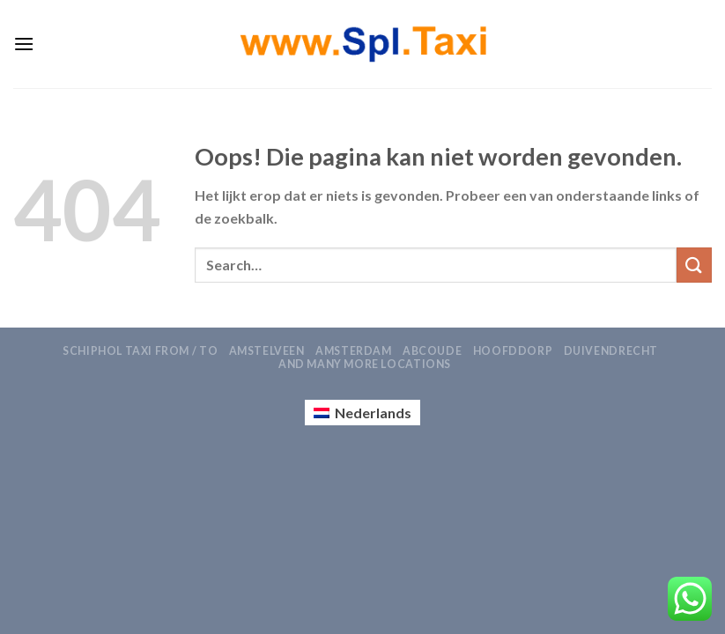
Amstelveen (267, 351)
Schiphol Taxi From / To (140, 351)
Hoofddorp (513, 351)
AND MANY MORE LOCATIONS (364, 364)
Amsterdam (353, 351)
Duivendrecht (611, 351)
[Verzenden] (694, 264)
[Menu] (23, 43)
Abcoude (432, 351)
